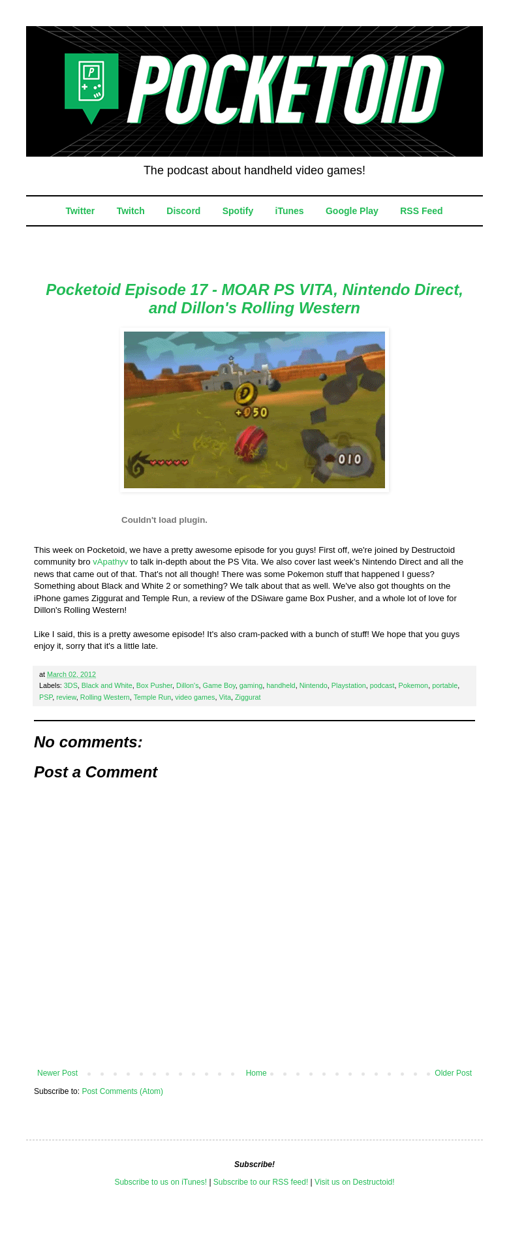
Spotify (238, 211)
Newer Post (57, 1073)
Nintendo (314, 685)
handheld (280, 685)
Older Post (453, 1073)
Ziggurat (248, 697)
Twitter (80, 211)
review (66, 697)
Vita (225, 697)
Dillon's (187, 685)
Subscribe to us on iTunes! (160, 1182)
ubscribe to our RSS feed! (263, 1182)
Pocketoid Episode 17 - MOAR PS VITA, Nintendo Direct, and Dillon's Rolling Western (254, 299)
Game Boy (219, 685)
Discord (183, 211)
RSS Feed (421, 211)
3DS (71, 685)
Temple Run (153, 697)
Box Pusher (154, 685)
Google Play (352, 211)
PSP (45, 697)
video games (195, 697)
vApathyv (110, 562)
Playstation (349, 685)
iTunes (289, 211)
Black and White (107, 685)
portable (444, 685)
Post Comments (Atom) (122, 1091)
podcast (382, 685)
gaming (250, 685)
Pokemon (414, 685)
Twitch (131, 211)
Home (256, 1073)
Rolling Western (105, 697)
